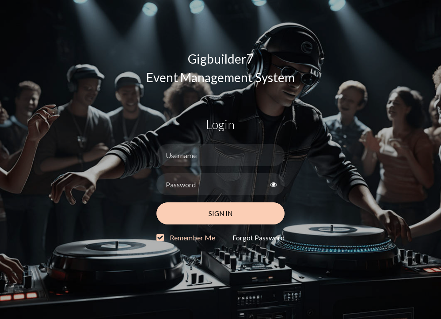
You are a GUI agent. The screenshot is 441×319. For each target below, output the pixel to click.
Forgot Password (258, 237)
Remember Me (192, 237)
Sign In (220, 213)
